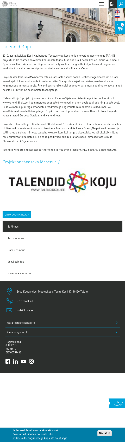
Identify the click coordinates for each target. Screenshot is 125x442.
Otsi (121, 4)
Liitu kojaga (118, 403)
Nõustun (104, 433)
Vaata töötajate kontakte (21, 322)
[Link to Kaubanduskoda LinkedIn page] (15, 361)
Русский (117, 16)
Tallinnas (13, 226)
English (117, 11)
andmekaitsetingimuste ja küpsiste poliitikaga (39, 438)
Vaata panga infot (17, 332)
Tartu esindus (16, 238)
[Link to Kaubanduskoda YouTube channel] (23, 361)
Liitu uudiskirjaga (17, 214)
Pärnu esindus (16, 250)
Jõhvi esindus (16, 261)
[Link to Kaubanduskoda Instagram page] (31, 361)
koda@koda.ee (24, 310)
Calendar (113, 4)
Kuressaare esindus (19, 273)
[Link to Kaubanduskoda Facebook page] (7, 361)
